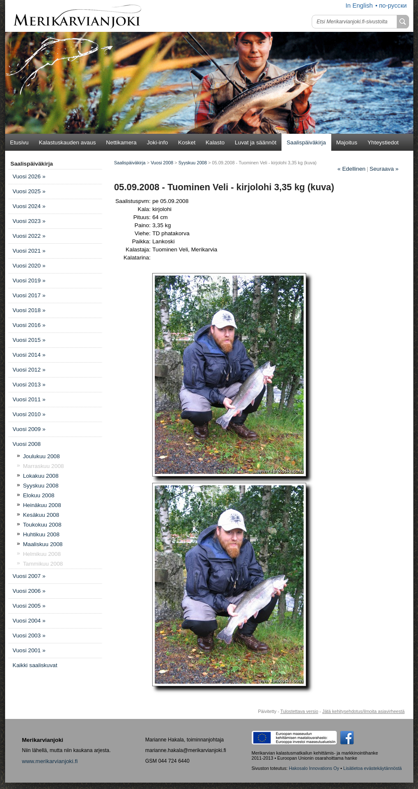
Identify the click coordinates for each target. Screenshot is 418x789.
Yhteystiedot (382, 142)
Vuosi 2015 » (29, 340)
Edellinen (352, 169)
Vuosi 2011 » (29, 399)
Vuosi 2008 (27, 444)
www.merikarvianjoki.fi (50, 761)
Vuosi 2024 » (29, 206)
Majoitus (347, 142)
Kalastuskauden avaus (67, 142)
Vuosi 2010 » (29, 414)
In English (359, 5)
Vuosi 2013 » (29, 384)
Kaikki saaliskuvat (35, 665)
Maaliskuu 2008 (43, 544)
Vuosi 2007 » (29, 576)
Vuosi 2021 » (29, 251)
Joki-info (157, 142)
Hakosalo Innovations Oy (314, 768)
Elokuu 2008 (38, 495)
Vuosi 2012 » (29, 369)
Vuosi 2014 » (29, 355)
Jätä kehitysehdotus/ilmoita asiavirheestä (363, 711)
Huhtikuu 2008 (41, 534)
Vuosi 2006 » (29, 591)
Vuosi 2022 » (29, 236)
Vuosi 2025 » (29, 191)
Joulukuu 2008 (41, 456)
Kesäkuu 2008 (41, 515)
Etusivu (19, 142)
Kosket (187, 142)
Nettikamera (121, 142)
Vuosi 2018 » (29, 310)
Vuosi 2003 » (29, 635)
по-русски (393, 5)
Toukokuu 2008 (42, 524)
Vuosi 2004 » (29, 620)
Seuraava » (384, 169)
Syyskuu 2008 (41, 485)
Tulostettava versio (299, 711)
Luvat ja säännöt (255, 142)
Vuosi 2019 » (29, 280)
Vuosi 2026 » (29, 176)
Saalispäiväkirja (306, 142)
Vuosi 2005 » (29, 606)
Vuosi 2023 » (29, 221)
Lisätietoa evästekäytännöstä (372, 768)
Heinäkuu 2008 (42, 505)
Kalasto (215, 142)
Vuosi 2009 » (29, 429)
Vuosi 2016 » (29, 325)
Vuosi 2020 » (29, 265)
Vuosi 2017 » (29, 295)
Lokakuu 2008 (41, 476)
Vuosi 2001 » (29, 650)
